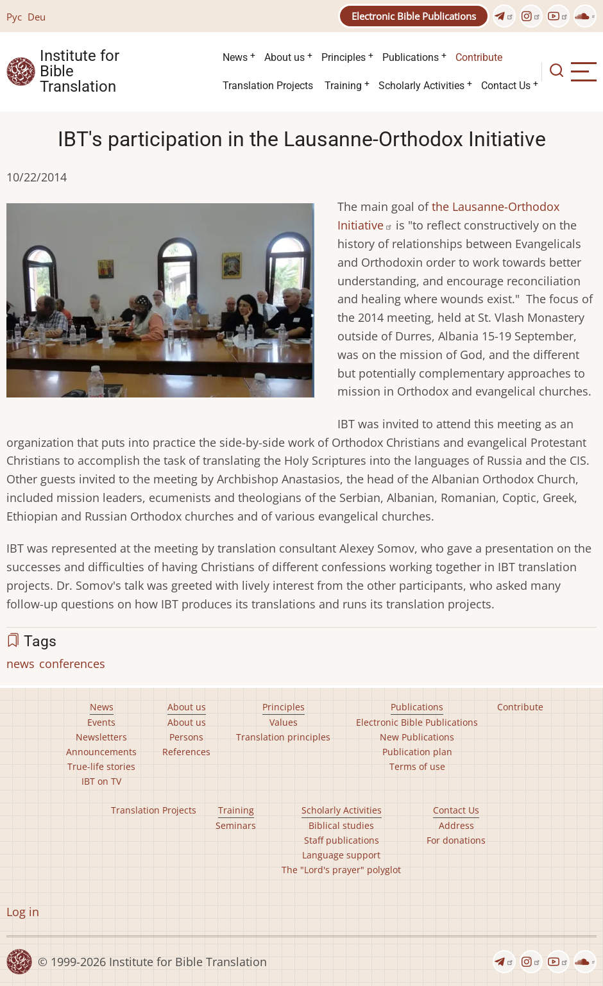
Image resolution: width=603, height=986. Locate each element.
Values (283, 722)
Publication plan (417, 752)
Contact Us (506, 85)
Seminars (236, 825)
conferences (72, 663)
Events (101, 722)
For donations (456, 840)
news (20, 663)
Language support (341, 855)
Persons (186, 737)
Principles (343, 57)
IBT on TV (101, 781)
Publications (410, 57)
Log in (22, 911)
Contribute (478, 57)
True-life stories (101, 766)
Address (456, 825)
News (235, 57)
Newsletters (101, 737)
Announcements (101, 752)
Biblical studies (341, 825)
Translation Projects (268, 85)
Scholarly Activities (421, 85)
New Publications (417, 737)
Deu (37, 16)
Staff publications (341, 840)
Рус (14, 16)
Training (343, 85)
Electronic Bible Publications (414, 16)
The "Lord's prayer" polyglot (341, 870)
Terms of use (417, 766)
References (186, 752)
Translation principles (283, 737)
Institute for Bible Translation (79, 72)
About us (284, 57)
